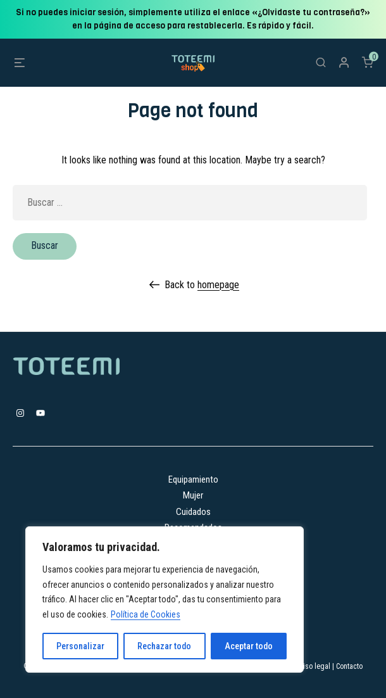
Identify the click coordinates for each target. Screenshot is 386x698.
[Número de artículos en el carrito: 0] (367, 62)
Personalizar (80, 646)
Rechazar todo (164, 646)
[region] (164, 599)
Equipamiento (193, 479)
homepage (218, 285)
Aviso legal (313, 666)
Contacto (349, 666)
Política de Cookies (145, 614)
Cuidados (193, 511)
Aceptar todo (249, 646)
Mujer (193, 495)
